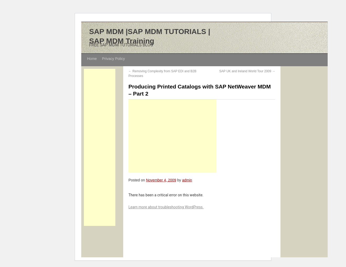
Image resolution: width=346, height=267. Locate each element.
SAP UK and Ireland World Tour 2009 (247, 71)
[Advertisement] (99, 147)
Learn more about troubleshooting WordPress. (166, 207)
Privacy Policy (113, 59)
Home (92, 59)
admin (187, 180)
